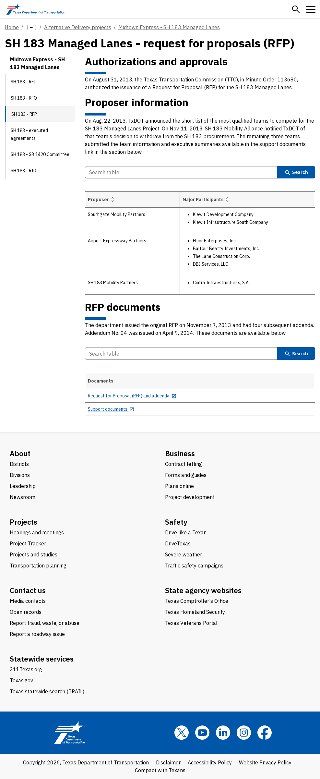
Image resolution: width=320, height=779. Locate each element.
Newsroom (22, 497)
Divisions (20, 475)
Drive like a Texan (186, 532)
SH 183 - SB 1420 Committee (40, 154)
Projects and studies (33, 554)
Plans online (179, 486)
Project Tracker (28, 543)
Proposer (102, 199)
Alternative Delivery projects (77, 27)
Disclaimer (168, 762)
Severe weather (183, 554)
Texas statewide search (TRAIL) (47, 691)
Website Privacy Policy (265, 762)
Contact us (28, 590)
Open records (25, 612)
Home (12, 27)
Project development (190, 497)
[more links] (31, 27)
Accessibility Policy (210, 762)
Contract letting (183, 464)
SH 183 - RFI (23, 82)
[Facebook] (264, 732)
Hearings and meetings (37, 532)
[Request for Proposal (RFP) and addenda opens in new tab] (132, 396)
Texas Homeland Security (195, 612)
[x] (181, 732)
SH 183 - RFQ (24, 98)
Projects (23, 522)
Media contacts (28, 601)
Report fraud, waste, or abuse (44, 623)
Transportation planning (38, 565)
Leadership (23, 486)
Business (180, 453)
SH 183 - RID (23, 171)
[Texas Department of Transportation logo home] (36, 9)
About (20, 453)
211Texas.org (26, 669)
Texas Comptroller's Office (196, 601)
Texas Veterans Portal (191, 623)
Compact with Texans (160, 770)
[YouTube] (202, 732)
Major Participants (207, 199)
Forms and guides (186, 475)
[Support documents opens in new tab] (111, 409)
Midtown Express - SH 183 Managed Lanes (169, 27)
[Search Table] (181, 172)
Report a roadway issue (37, 634)
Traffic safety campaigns (194, 565)
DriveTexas (178, 543)
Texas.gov (21, 680)
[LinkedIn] (223, 732)
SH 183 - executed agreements (29, 134)
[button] (296, 9)
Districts (19, 464)
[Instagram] (244, 732)
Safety (176, 522)
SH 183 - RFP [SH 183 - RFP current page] (24, 114)
